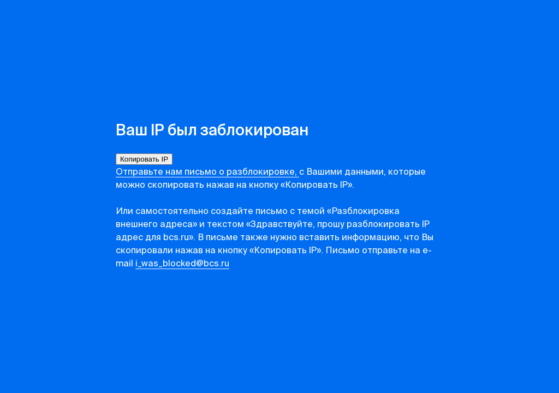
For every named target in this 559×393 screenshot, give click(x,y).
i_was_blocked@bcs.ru (182, 264)
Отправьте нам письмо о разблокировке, (207, 172)
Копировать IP (144, 159)
